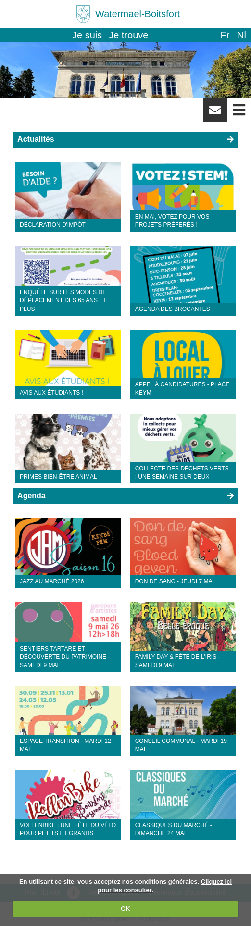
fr (224, 35)
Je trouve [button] (128, 35)
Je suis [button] (87, 35)
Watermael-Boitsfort (137, 14)
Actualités (35, 139)
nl (241, 35)
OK (125, 908)
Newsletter (215, 113)
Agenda (31, 496)
